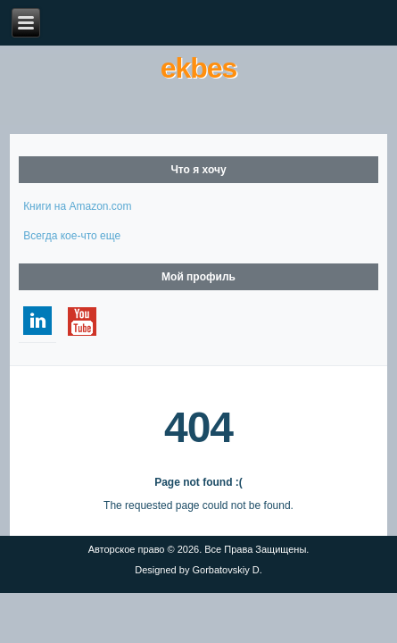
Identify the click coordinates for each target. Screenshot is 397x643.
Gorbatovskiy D (225, 569)
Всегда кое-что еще (71, 236)
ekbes (199, 68)
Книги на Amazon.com (77, 206)
